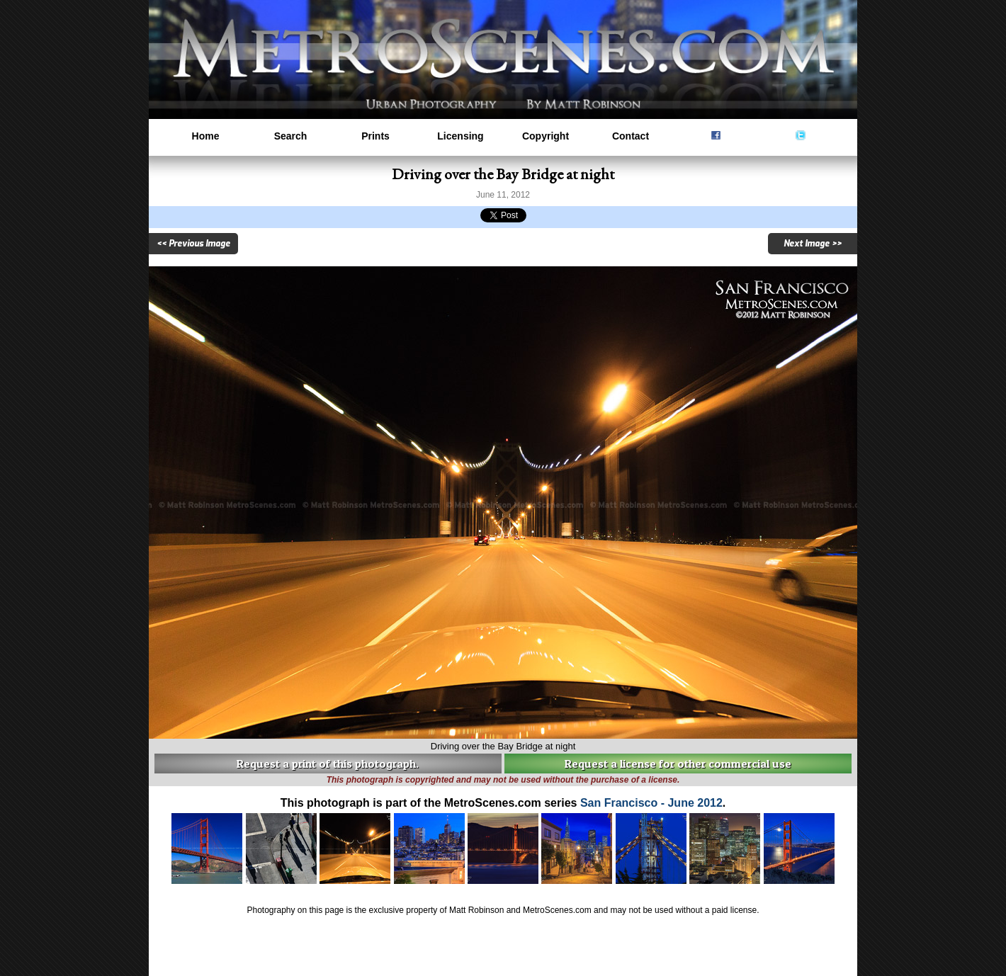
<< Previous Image (193, 243)
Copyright (545, 136)
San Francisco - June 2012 (651, 803)
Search (290, 136)
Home (206, 136)
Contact (630, 136)
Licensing (460, 136)
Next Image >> (813, 243)
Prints (375, 136)
